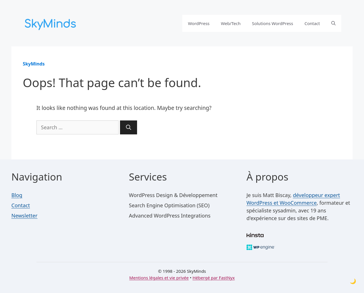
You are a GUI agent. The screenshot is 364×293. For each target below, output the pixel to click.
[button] (333, 23)
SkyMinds (34, 64)
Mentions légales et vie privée (159, 277)
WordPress (199, 23)
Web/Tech (231, 23)
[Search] (128, 127)
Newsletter (24, 215)
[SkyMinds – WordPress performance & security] (51, 22)
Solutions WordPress (272, 23)
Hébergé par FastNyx (214, 277)
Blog (16, 195)
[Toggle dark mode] (353, 281)
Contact (312, 23)
